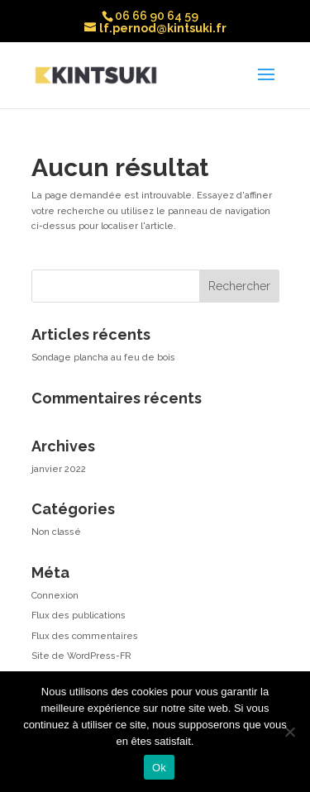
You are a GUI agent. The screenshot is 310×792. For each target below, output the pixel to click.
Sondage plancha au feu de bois (103, 357)
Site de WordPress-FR (81, 656)
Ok (159, 767)
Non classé (56, 532)
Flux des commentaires (84, 636)
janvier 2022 (58, 469)
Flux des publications (78, 615)
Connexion (55, 595)
